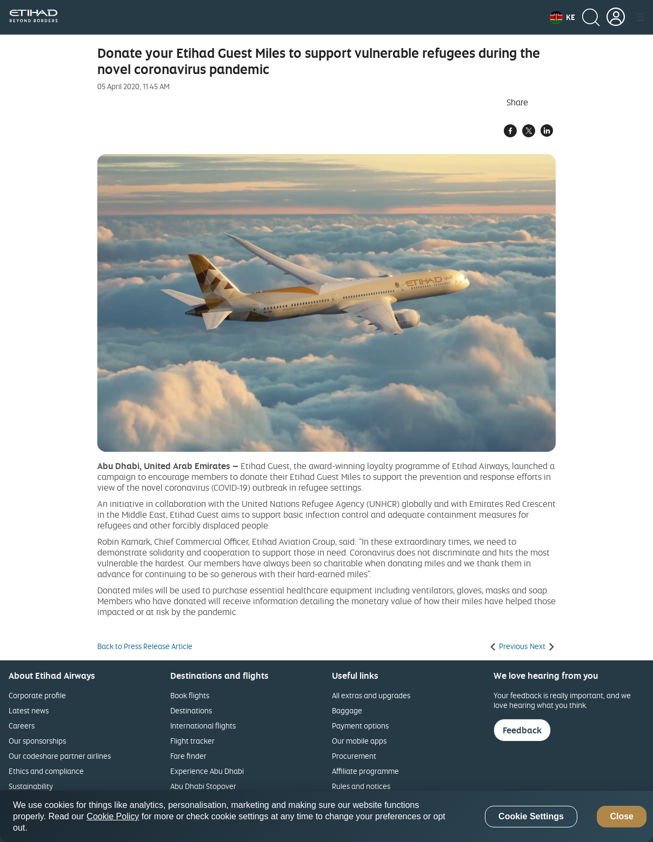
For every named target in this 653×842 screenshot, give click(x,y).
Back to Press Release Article (144, 646)
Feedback (522, 730)
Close (622, 816)
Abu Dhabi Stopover (203, 786)
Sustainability (31, 786)
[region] (326, 816)
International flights (203, 725)
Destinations (191, 710)
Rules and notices (361, 786)
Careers (22, 725)
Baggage (347, 710)
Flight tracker (192, 741)
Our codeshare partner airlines (60, 756)
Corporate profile (37, 695)
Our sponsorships (37, 741)
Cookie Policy (112, 816)
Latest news (29, 710)
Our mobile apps (359, 741)
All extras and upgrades (371, 695)
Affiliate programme (365, 771)
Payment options (360, 725)
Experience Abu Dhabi (207, 771)
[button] (562, 17)
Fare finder (188, 756)
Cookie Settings (531, 816)
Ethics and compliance (46, 771)
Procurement (354, 756)
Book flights (189, 695)
